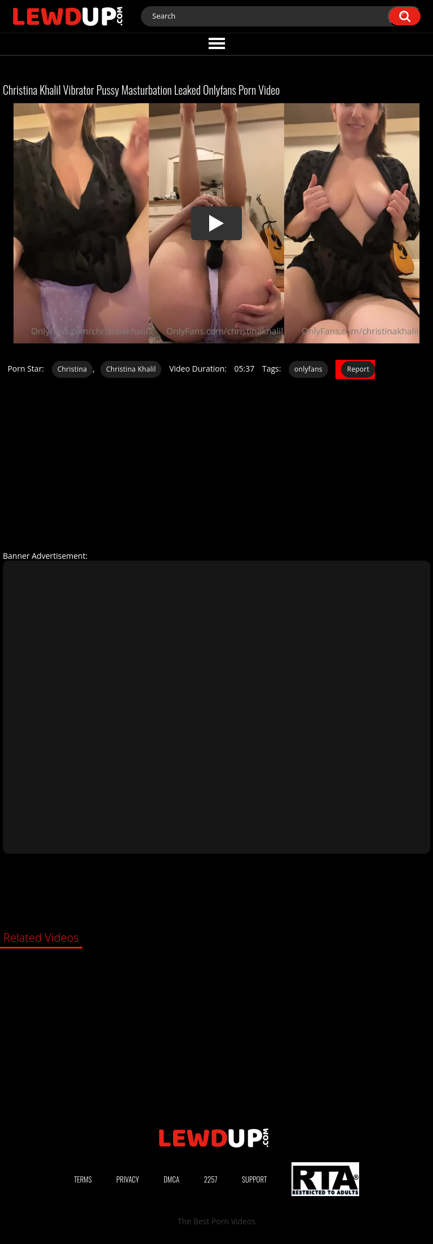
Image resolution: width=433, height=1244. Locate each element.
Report (358, 369)
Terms (83, 1179)
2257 (211, 1179)
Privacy (127, 1179)
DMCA (171, 1179)
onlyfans (308, 369)
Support (254, 1179)
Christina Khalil (131, 369)
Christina (72, 369)
